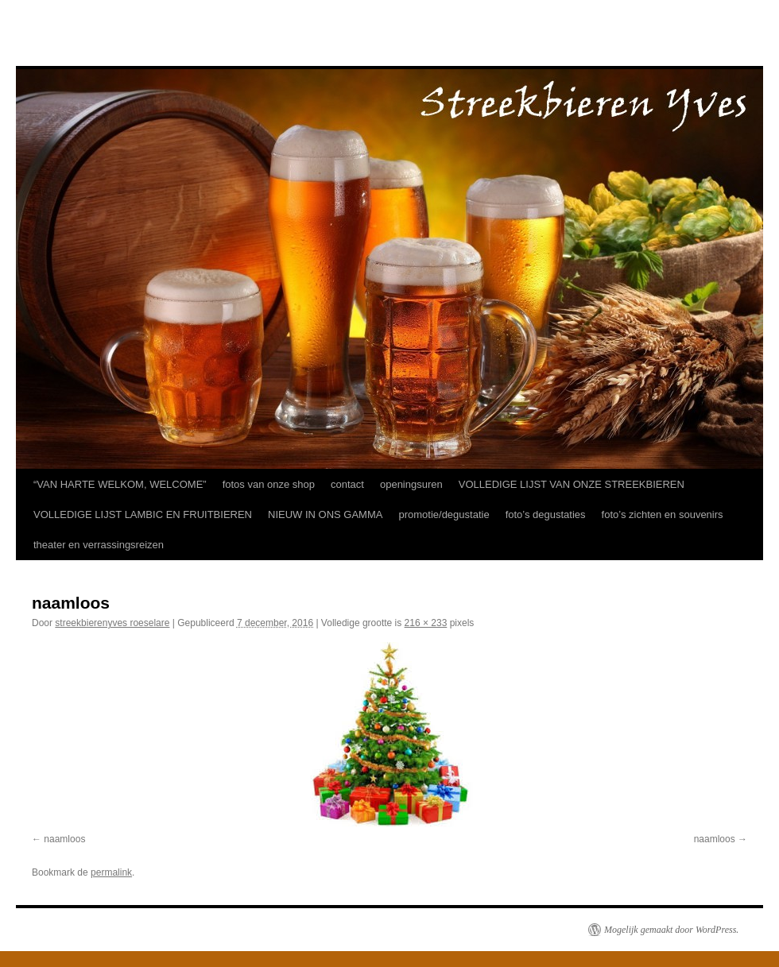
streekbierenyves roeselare (112, 623)
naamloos (64, 839)
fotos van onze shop (269, 484)
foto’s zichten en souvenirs (662, 514)
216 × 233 (426, 623)
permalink (111, 872)
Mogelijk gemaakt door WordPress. (671, 929)
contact (347, 484)
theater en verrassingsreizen (98, 545)
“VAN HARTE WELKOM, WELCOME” (120, 484)
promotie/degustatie (443, 514)
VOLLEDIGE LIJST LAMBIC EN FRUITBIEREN (142, 514)
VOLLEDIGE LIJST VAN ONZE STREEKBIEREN (571, 484)
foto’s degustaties (546, 514)
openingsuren (411, 484)
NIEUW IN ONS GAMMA (325, 514)
